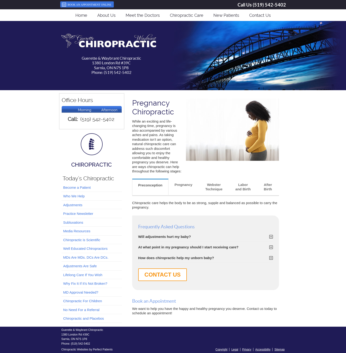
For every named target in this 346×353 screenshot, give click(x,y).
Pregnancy (183, 185)
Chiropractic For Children (82, 301)
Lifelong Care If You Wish (82, 275)
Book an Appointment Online (86, 4)
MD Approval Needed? (80, 292)
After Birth (268, 187)
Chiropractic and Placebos (83, 318)
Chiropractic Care (186, 15)
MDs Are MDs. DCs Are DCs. (85, 257)
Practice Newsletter (78, 214)
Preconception (150, 185)
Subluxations (73, 222)
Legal (234, 349)
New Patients (226, 15)
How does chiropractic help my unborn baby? (176, 258)
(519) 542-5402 (269, 4)
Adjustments (73, 205)
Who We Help (74, 196)
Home (81, 15)
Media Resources (77, 231)
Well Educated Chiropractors (85, 248)
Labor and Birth (243, 187)
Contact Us (260, 15)
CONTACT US (162, 274)
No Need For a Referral (81, 310)
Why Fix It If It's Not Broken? (85, 283)
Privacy (246, 349)
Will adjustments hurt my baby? (164, 237)
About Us (106, 15)
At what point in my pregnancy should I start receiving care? (188, 247)
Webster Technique (213, 187)
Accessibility (262, 349)
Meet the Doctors (143, 15)
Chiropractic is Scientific (81, 240)
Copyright (221, 349)
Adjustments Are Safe (80, 266)
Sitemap (279, 349)
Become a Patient (77, 187)
